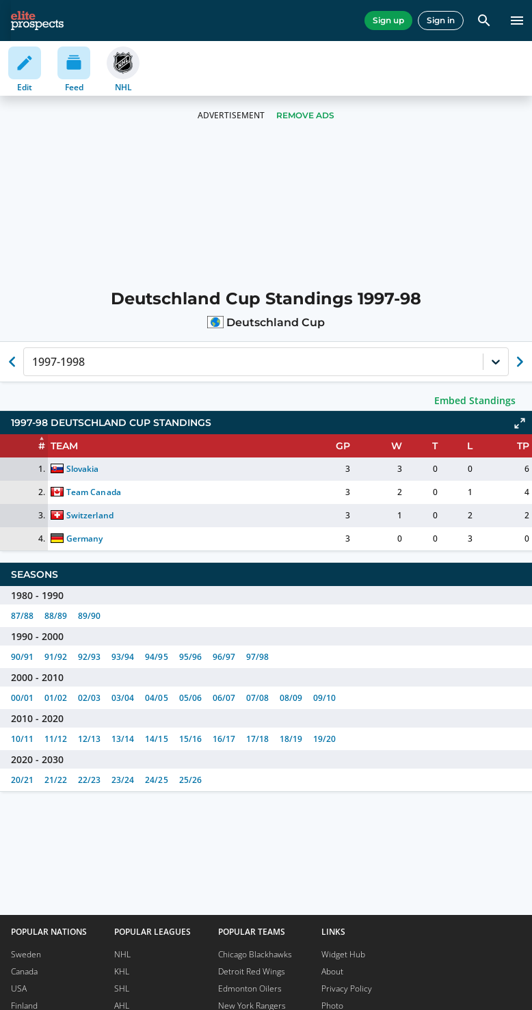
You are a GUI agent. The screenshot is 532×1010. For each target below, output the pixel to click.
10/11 (22, 739)
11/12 (55, 739)
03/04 (122, 698)
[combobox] (33, 361)
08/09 (291, 698)
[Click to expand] (519, 423)
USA (19, 988)
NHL (122, 954)
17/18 (257, 739)
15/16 (190, 739)
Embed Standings (475, 400)
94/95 (156, 657)
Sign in (441, 20)
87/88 (22, 616)
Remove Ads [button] (305, 115)
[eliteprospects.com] (37, 20)
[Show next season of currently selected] (520, 362)
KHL (121, 971)
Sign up (388, 20)
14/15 (156, 739)
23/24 (122, 780)
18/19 (291, 739)
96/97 (224, 657)
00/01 (22, 698)
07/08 (257, 698)
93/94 (122, 657)
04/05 (156, 698)
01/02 (55, 698)
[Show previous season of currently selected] (12, 362)
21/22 (55, 780)
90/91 (22, 657)
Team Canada (93, 492)
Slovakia (82, 469)
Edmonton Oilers (250, 988)
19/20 (324, 739)
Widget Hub (343, 954)
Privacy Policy (346, 988)
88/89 (55, 616)
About (332, 971)
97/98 (257, 657)
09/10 (324, 698)
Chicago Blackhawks (255, 954)
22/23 (89, 780)
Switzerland (89, 515)
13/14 (122, 739)
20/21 (22, 780)
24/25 (156, 780)
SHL (121, 988)
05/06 (190, 698)
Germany (84, 538)
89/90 (89, 616)
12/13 (89, 739)
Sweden (26, 954)
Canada (24, 971)
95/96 (190, 657)
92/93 (89, 657)
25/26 (190, 780)
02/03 (89, 698)
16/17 (224, 739)
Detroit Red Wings (251, 971)
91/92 (55, 657)
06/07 (224, 698)
